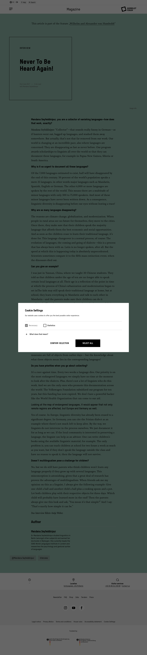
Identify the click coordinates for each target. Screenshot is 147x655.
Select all (88, 343)
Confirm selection (59, 343)
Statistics (51, 325)
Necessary (33, 325)
